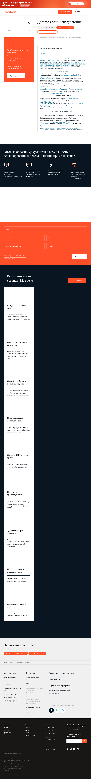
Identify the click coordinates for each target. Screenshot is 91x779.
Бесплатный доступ (65, 11)
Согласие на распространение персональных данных (15, 257)
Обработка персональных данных (12, 753)
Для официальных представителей (59, 690)
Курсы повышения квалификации (35, 694)
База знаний (54, 679)
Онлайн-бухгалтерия (10, 677)
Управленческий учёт (10, 694)
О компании (7, 725)
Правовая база (30, 690)
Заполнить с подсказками (47, 32)
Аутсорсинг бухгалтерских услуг (16, 653)
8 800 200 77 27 (50, 739)
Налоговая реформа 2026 (11, 700)
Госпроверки (29, 697)
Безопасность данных (9, 758)
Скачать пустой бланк (65, 27)
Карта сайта (7, 770)
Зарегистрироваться (16, 76)
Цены (5, 679)
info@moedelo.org (51, 749)
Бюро (28, 683)
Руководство (7, 732)
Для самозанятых (54, 693)
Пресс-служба (29, 725)
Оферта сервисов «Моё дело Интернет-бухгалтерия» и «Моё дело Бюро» (18, 761)
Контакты (6, 730)
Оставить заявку (80, 257)
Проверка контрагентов (33, 707)
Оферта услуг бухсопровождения (12, 764)
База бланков (29, 692)
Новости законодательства (33, 701)
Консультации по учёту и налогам (35, 688)
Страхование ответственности (11, 756)
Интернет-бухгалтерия (37, 653)
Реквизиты (7, 727)
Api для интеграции (31, 712)
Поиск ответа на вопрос (32, 699)
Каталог (8, 30)
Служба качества (30, 735)
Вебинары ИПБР (30, 703)
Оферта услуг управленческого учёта (13, 768)
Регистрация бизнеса (10, 697)
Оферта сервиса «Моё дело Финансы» (14, 766)
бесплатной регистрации (74, 37)
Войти (78, 11)
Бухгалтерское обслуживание (12, 688)
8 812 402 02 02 (50, 733)
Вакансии (27, 727)
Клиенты (27, 732)
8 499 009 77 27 (50, 727)
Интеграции (7, 684)
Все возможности (8, 682)
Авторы (27, 730)
